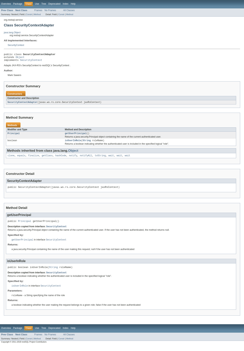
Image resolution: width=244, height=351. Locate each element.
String (87, 143)
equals (21, 158)
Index (65, 3)
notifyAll (86, 158)
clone (11, 158)
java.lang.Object (12, 32)
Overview (6, 3)
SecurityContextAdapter (22, 104)
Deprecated (54, 3)
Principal (13, 135)
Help (73, 3)
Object (20, 58)
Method (37, 14)
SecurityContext (16, 45)
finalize (33, 158)
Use (37, 3)
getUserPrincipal (76, 135)
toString (100, 158)
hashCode (60, 158)
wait (111, 158)
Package (17, 3)
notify (73, 158)
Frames (38, 10)
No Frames (50, 10)
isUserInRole (73, 143)
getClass (47, 158)
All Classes (69, 10)
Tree (43, 3)
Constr (29, 14)
